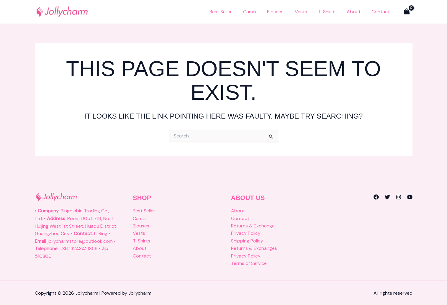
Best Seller (235, 12)
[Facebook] (376, 197)
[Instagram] (398, 197)
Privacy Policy (246, 233)
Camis (261, 12)
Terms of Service (249, 263)
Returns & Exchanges (254, 248)
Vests (308, 12)
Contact (382, 12)
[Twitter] (387, 197)
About (357, 12)
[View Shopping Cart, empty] (406, 11)
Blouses (285, 12)
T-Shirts (332, 12)
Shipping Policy (247, 241)
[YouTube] (409, 197)
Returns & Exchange (253, 226)
